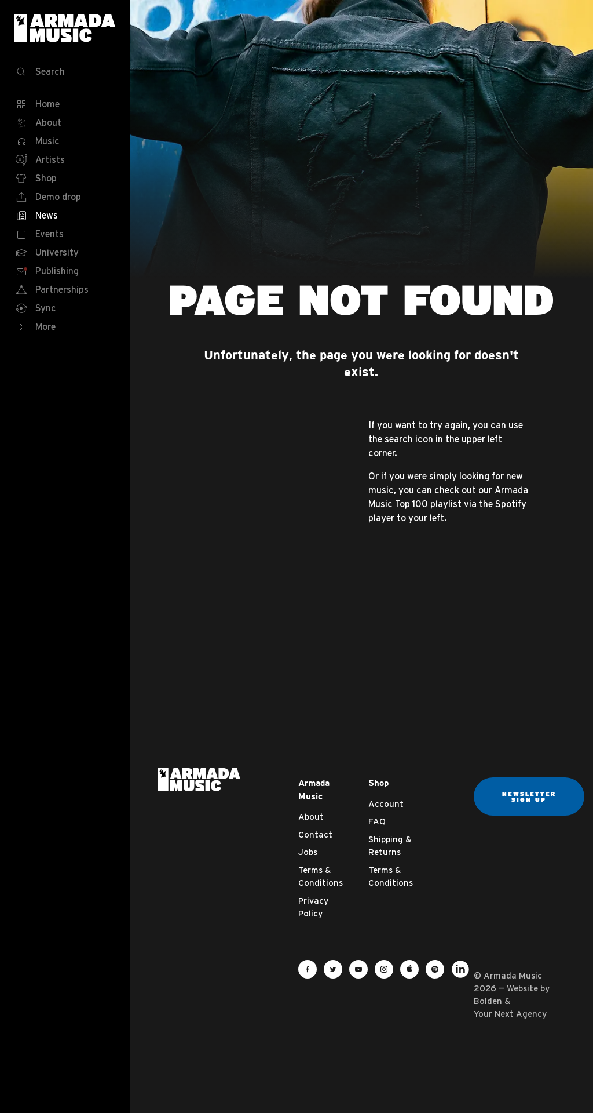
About (311, 816)
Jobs (307, 852)
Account (386, 804)
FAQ (377, 821)
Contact (315, 834)
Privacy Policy (313, 907)
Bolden (488, 1001)
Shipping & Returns (389, 845)
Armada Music (65, 28)
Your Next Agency (510, 1014)
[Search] (65, 72)
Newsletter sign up (529, 796)
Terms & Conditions (320, 876)
